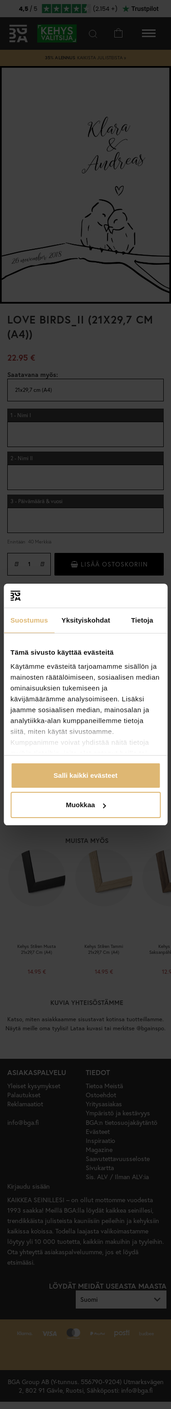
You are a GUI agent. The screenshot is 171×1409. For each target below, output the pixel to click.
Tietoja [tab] (142, 620)
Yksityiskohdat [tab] (86, 620)
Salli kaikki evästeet (85, 775)
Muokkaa (86, 805)
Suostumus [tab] (29, 620)
